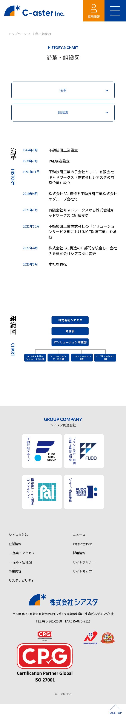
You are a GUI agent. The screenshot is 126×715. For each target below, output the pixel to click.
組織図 (63, 112)
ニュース (79, 534)
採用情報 (79, 553)
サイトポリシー (84, 562)
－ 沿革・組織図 (20, 562)
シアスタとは (18, 534)
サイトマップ (82, 571)
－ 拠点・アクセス (22, 553)
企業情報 (15, 544)
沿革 (63, 90)
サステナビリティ (21, 580)
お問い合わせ (82, 544)
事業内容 (15, 571)
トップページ (18, 34)
